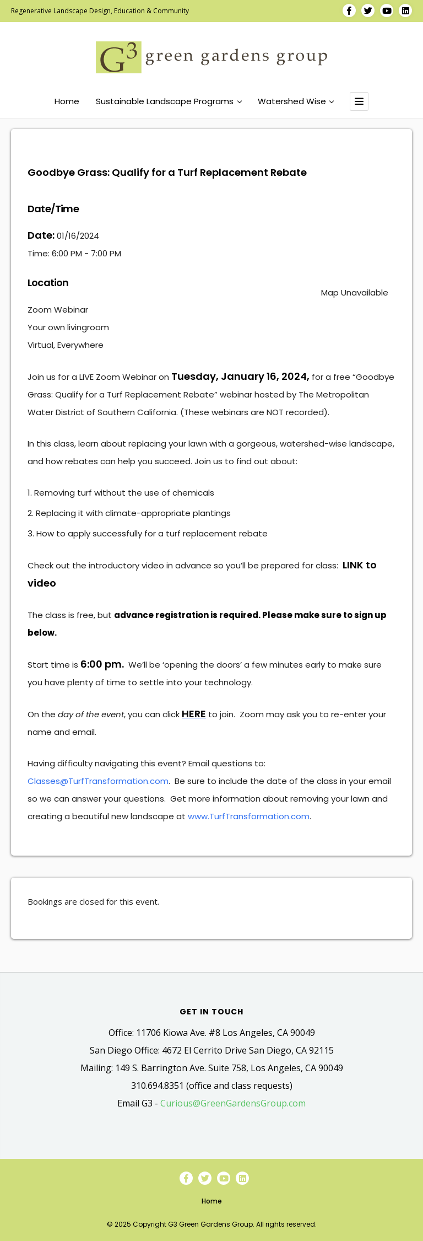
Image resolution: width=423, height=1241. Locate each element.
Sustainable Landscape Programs (168, 101)
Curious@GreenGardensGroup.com (233, 1103)
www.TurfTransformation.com (249, 816)
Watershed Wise (296, 101)
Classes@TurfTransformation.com (98, 781)
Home (67, 101)
